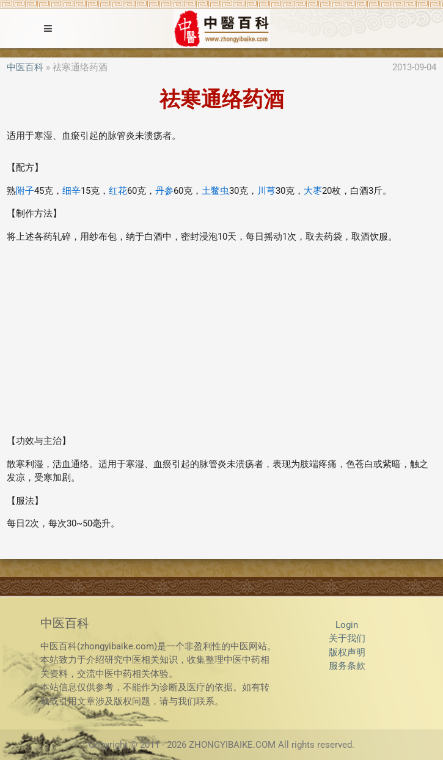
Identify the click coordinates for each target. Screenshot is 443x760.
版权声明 (347, 652)
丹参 (164, 190)
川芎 (266, 190)
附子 (25, 190)
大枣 (313, 190)
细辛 (71, 190)
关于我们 (347, 638)
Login (346, 624)
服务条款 (347, 665)
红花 (118, 190)
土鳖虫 (215, 190)
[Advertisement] (221, 338)
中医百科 (25, 67)
